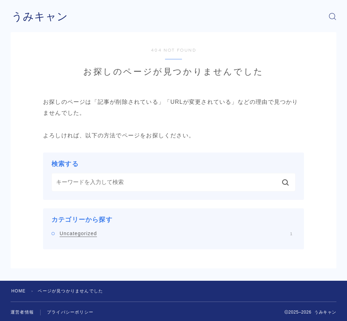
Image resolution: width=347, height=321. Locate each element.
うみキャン (40, 16)
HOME (18, 291)
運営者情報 (22, 312)
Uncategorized (176, 233)
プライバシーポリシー (70, 312)
